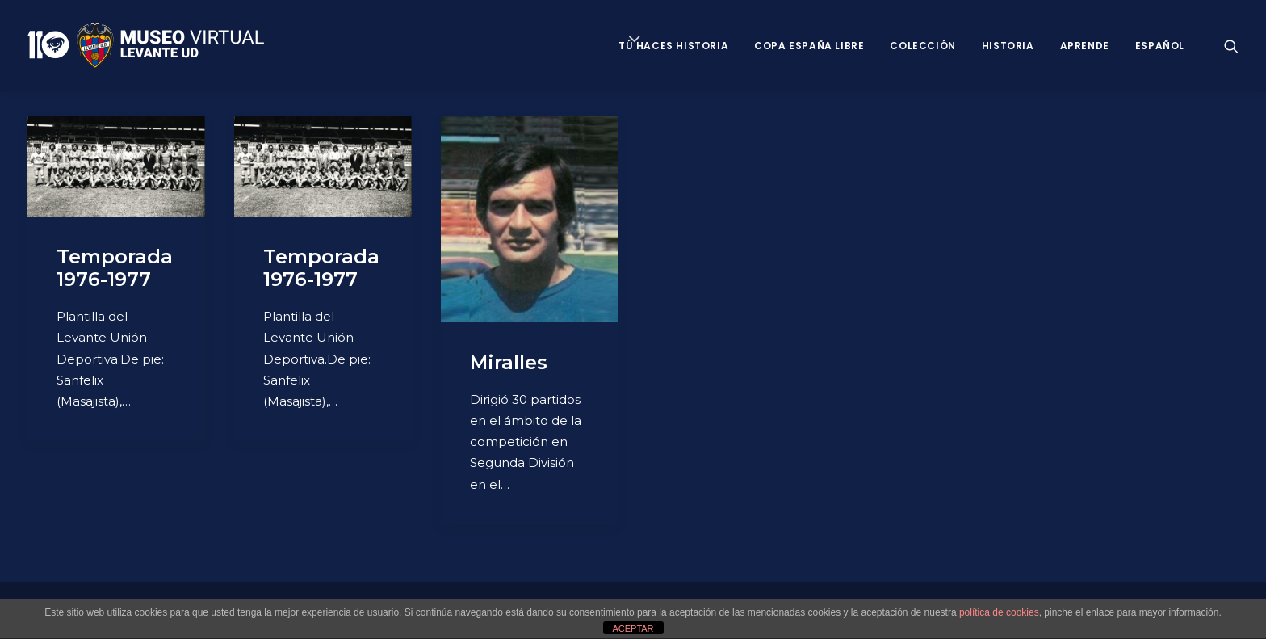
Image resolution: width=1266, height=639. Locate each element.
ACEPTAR (632, 628)
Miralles (508, 362)
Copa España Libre (809, 46)
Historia (1008, 46)
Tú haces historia (673, 46)
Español (1159, 46)
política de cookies (999, 612)
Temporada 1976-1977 (115, 268)
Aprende (1084, 46)
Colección (922, 46)
